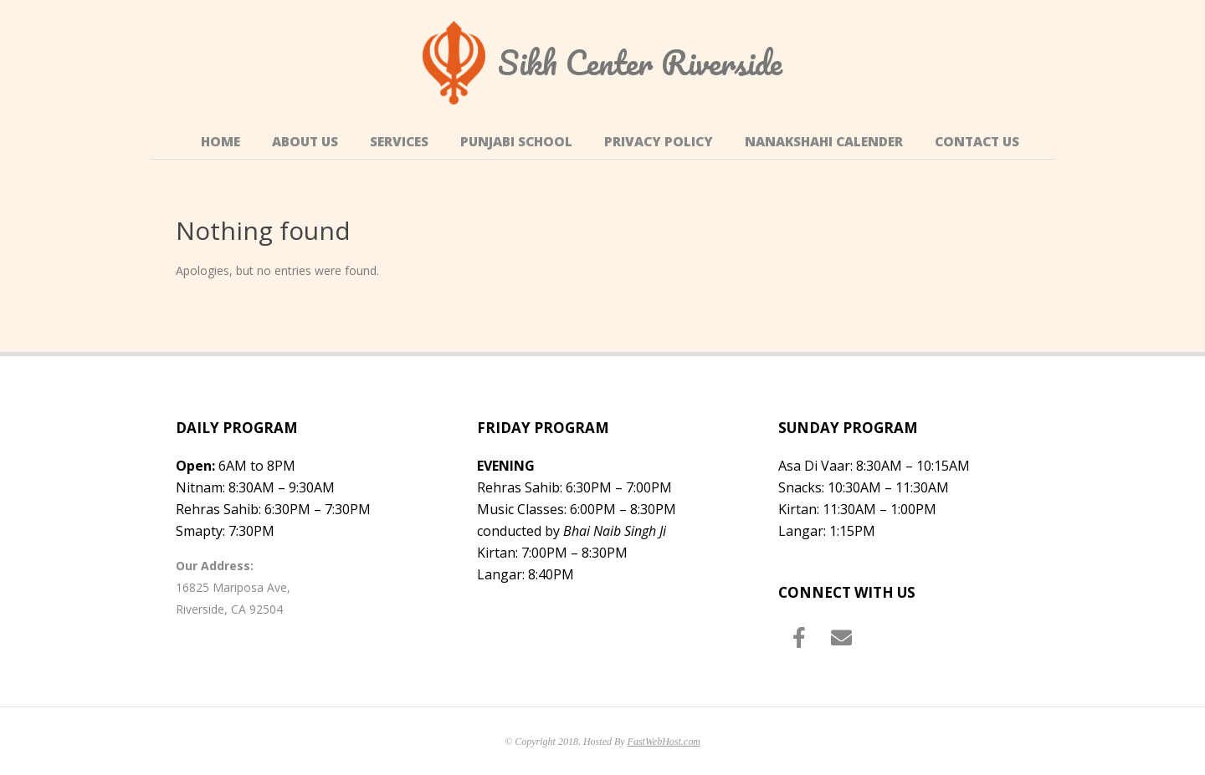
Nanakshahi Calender (824, 141)
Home (220, 141)
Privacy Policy (658, 141)
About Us (305, 141)
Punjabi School (516, 141)
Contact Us (977, 141)
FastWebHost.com (664, 741)
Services (399, 141)
